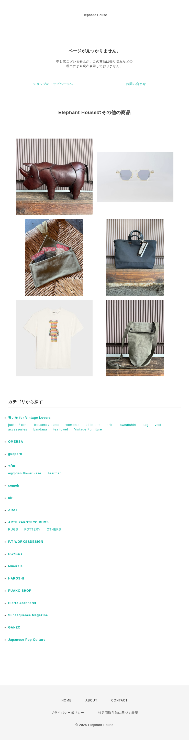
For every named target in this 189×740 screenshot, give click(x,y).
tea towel (60, 429)
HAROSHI (16, 578)
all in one (93, 425)
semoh (13, 485)
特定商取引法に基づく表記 (118, 712)
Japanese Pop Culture (27, 640)
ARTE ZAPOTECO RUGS (28, 522)
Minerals (15, 566)
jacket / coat (18, 425)
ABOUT (91, 700)
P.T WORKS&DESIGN (25, 542)
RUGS (13, 529)
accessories (17, 429)
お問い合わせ (136, 84)
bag (146, 425)
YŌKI (12, 466)
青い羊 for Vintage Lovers (29, 418)
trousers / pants (46, 425)
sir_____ (15, 498)
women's (72, 425)
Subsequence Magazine (28, 615)
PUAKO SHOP (19, 591)
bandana (40, 429)
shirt (110, 425)
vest (158, 425)
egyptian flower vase (24, 473)
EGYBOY (15, 554)
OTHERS (54, 529)
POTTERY (32, 529)
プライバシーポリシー (67, 712)
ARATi (13, 510)
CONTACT (119, 700)
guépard (15, 454)
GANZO (14, 627)
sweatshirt (128, 425)
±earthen (55, 473)
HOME (66, 700)
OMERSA (15, 441)
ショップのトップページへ (53, 84)
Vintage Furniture (88, 429)
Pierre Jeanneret (22, 603)
